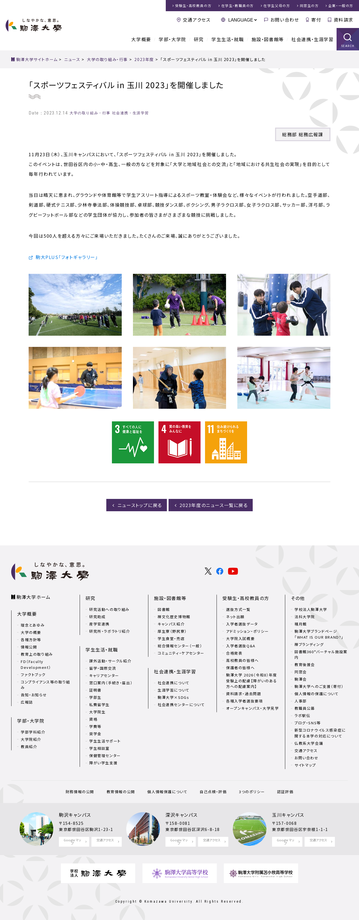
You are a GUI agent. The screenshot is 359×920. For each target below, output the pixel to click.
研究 (199, 39)
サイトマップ (305, 765)
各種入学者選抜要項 (244, 701)
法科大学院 (304, 616)
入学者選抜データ (242, 624)
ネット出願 (235, 616)
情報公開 (29, 647)
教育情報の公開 (121, 791)
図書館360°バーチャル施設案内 (321, 654)
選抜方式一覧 (238, 609)
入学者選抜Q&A (241, 645)
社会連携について (174, 682)
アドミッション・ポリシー (247, 631)
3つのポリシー (252, 791)
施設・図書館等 (268, 39)
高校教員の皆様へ (242, 660)
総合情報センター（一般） (180, 645)
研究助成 (97, 616)
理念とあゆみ (33, 625)
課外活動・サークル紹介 (110, 661)
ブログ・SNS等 (307, 722)
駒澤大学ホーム (33, 597)
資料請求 (343, 19)
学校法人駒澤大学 (310, 609)
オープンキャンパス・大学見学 (252, 708)
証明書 (95, 690)
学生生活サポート (105, 741)
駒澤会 (300, 679)
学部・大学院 (172, 39)
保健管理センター (105, 755)
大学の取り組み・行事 (90, 113)
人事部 (300, 701)
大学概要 (141, 39)
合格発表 (234, 653)
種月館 (300, 624)
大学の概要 (31, 632)
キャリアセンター (104, 675)
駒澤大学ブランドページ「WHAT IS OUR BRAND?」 (319, 634)
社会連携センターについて (181, 704)
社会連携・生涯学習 (312, 39)
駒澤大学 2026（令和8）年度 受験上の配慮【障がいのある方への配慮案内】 (251, 680)
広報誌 (27, 702)
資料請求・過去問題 (243, 693)
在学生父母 (276, 5)
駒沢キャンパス (75, 814)
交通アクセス (197, 19)
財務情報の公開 (80, 791)
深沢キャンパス (181, 814)
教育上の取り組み (37, 654)
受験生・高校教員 (193, 5)
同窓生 (309, 5)
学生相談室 (99, 748)
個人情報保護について (167, 791)
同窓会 (300, 671)
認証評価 (285, 791)
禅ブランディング (309, 644)
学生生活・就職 (227, 39)
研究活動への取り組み (109, 609)
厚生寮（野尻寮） (172, 631)
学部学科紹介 (33, 732)
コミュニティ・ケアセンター (181, 653)
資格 (93, 719)
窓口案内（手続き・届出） (111, 682)
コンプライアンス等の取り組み (45, 684)
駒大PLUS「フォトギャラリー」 (67, 257)
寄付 (316, 19)
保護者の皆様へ (240, 667)
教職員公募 (304, 708)
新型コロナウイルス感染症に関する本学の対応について (320, 733)
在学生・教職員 (237, 5)
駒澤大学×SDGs (173, 697)
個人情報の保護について (316, 693)
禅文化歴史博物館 (174, 616)
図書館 (164, 609)
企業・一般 (340, 5)
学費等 (95, 726)
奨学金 (95, 733)
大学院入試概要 (240, 638)
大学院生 (97, 711)
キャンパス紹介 (171, 624)
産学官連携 (99, 624)
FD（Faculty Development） (36, 664)
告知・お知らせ (34, 694)
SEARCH (348, 46)
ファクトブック (33, 674)
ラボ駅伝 (302, 715)
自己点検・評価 (213, 791)
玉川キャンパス (288, 814)
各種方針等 (31, 639)
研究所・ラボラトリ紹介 (109, 631)
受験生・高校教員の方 (245, 598)
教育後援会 (304, 664)
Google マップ (72, 841)
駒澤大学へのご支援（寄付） (319, 686)
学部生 (95, 697)
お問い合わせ (284, 19)
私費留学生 (99, 704)
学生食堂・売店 (171, 638)
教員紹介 (29, 746)
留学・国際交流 (102, 668)
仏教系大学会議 (308, 743)
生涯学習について (174, 690)
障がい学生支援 (103, 762)
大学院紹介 (31, 739)
